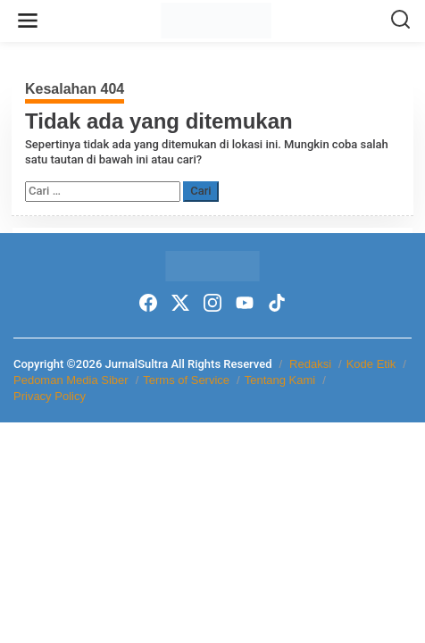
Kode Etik (371, 364)
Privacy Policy (49, 396)
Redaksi (310, 364)
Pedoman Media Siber (71, 380)
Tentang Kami (280, 380)
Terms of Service (186, 380)
